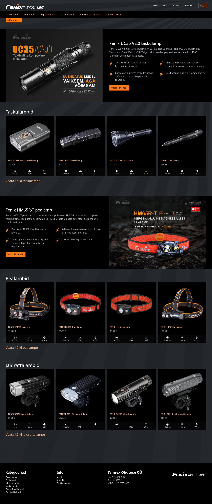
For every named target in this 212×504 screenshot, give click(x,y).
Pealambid (29, 14)
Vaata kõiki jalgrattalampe (25, 434)
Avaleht (154, 5)
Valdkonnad (14, 20)
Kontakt (189, 5)
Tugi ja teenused (64, 483)
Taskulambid (12, 14)
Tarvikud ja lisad (113, 14)
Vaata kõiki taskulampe (23, 181)
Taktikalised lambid (90, 14)
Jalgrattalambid (48, 14)
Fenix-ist (177, 5)
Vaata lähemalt (119, 87)
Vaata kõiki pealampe (22, 347)
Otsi (202, 5)
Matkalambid (68, 14)
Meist (165, 5)
